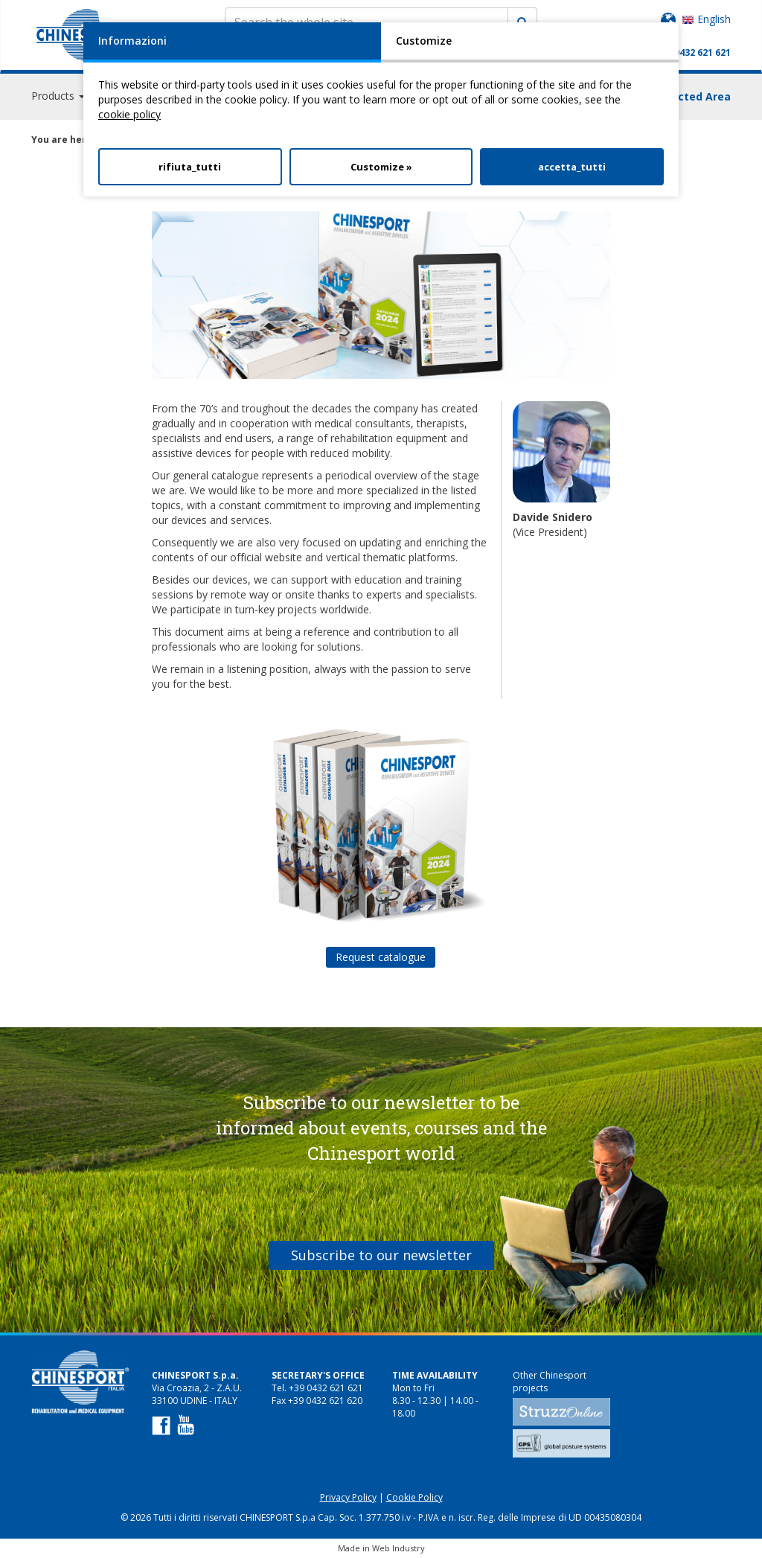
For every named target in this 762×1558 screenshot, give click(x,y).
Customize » (381, 166)
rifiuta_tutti (190, 166)
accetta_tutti (572, 166)
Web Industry (398, 1548)
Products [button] (58, 96)
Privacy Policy (348, 1497)
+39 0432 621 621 (693, 52)
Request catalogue (381, 957)
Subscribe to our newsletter (381, 1255)
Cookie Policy (414, 1497)
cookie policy (129, 114)
